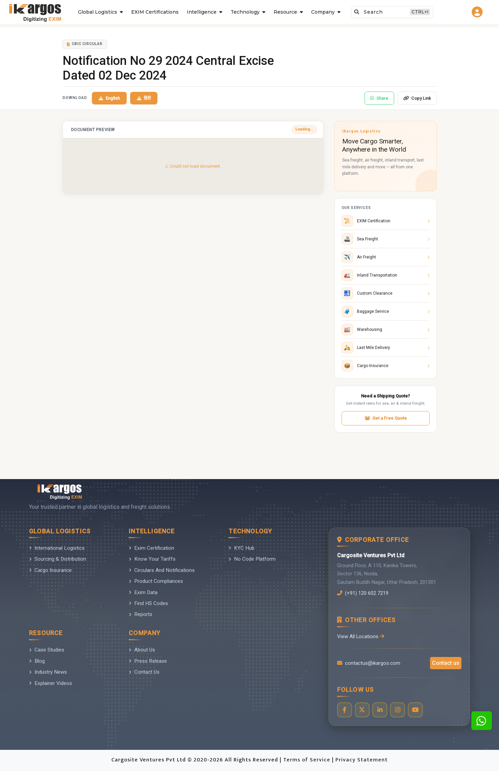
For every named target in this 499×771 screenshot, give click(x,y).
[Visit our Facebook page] (344, 710)
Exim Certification (151, 548)
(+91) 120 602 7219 (364, 593)
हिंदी (144, 98)
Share (379, 98)
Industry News (48, 672)
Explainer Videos (50, 683)
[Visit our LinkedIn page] (381, 710)
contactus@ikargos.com (368, 663)
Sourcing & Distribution (57, 559)
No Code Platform (252, 559)
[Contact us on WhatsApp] (481, 720)
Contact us (445, 663)
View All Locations (361, 636)
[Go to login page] (478, 11)
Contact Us (144, 672)
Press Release (148, 661)
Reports (140, 614)
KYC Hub (241, 548)
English (109, 98)
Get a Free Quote (385, 418)
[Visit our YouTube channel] (417, 710)
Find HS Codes (148, 603)
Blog (37, 661)
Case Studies (46, 650)
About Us (142, 650)
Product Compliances (156, 581)
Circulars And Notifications (162, 570)
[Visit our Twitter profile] (363, 710)
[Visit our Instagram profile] (399, 710)
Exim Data (143, 592)
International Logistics (57, 548)
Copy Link (417, 98)
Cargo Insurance (50, 570)
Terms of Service (307, 760)
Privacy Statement (361, 760)
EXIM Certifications (155, 12)
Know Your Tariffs (152, 559)
